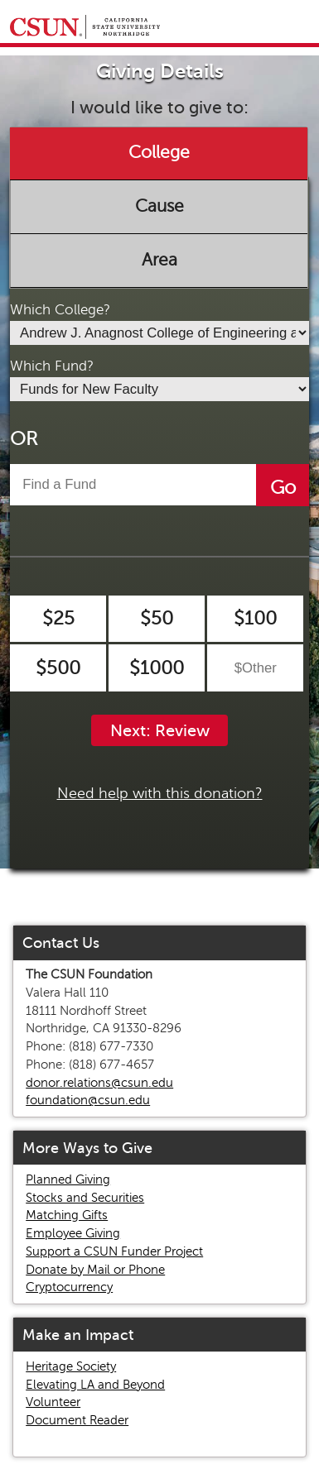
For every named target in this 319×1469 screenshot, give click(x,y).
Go (283, 487)
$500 (58, 668)
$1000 (156, 668)
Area (159, 260)
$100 (255, 618)
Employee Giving (73, 1233)
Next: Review (160, 730)
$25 (58, 618)
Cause (159, 206)
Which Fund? (52, 366)
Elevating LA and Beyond (95, 1384)
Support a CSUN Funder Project (114, 1251)
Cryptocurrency (69, 1287)
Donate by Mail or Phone (95, 1269)
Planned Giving (68, 1179)
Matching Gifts (67, 1215)
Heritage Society (71, 1366)
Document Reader (77, 1420)
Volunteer (53, 1402)
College (159, 153)
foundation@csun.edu (88, 1100)
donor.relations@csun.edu (99, 1082)
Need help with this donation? (160, 793)
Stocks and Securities (85, 1197)
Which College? (60, 310)
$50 (156, 618)
